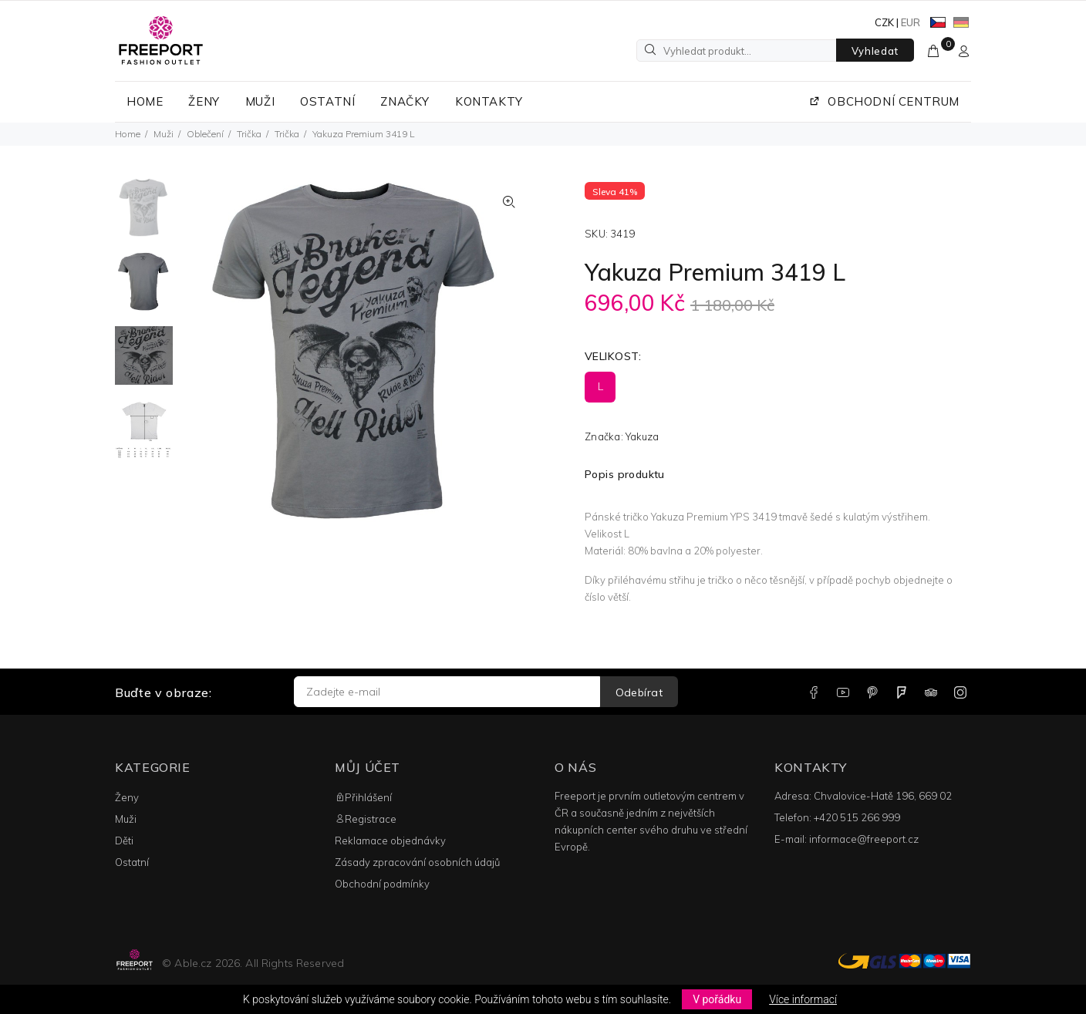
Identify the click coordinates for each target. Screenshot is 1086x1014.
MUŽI (260, 101)
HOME (144, 101)
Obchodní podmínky (382, 884)
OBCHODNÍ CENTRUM (884, 101)
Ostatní (132, 862)
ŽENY (203, 101)
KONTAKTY (489, 101)
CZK (884, 22)
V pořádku (717, 999)
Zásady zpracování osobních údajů (417, 862)
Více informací (803, 999)
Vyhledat (875, 51)
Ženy (127, 797)
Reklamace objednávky (390, 840)
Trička (249, 134)
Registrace (365, 819)
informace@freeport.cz (864, 839)
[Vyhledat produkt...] (736, 50)
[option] (144, 215)
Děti (124, 840)
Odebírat (639, 692)
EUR (910, 22)
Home (127, 134)
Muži (163, 134)
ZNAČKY (405, 101)
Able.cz (192, 963)
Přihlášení (363, 797)
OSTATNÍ (327, 101)
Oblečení (205, 134)
